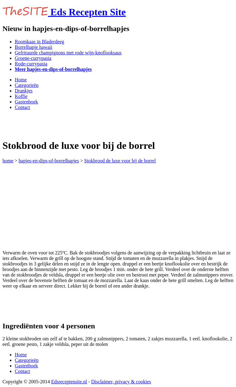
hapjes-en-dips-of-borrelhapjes (49, 160)
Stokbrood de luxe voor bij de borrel (120, 160)
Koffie (21, 96)
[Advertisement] (74, 124)
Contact (22, 107)
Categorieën (26, 85)
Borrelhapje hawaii (33, 47)
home (8, 160)
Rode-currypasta (31, 63)
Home (21, 79)
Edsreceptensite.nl (69, 381)
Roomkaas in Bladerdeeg (39, 41)
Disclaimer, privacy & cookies (121, 381)
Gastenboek (26, 101)
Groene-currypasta (33, 58)
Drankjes (24, 90)
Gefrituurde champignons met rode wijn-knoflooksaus (68, 52)
